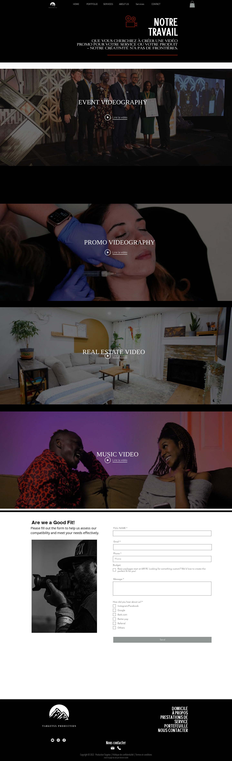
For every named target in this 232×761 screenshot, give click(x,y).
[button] (192, 4)
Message (117, 579)
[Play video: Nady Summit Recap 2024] (116, 117)
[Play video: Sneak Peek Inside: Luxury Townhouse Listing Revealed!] (116, 356)
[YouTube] (52, 740)
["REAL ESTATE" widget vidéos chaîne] (116, 355)
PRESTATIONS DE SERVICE (174, 719)
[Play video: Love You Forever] (116, 460)
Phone (116, 553)
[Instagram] (58, 740)
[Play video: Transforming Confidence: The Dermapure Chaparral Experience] (116, 252)
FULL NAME (119, 528)
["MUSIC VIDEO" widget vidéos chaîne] (116, 460)
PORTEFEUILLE (176, 726)
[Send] (162, 640)
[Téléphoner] (119, 748)
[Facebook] (64, 740)
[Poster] (113, 748)
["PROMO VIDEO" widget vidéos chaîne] (116, 252)
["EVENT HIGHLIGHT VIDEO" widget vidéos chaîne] (116, 117)
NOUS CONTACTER (173, 730)
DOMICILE (180, 708)
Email (116, 541)
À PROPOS (180, 712)
